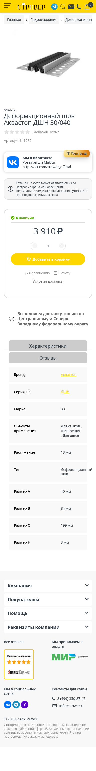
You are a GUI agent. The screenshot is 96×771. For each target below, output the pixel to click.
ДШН (65, 391)
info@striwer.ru (72, 705)
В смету (64, 273)
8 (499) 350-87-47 (71, 698)
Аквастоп (68, 374)
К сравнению (39, 273)
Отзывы (48, 358)
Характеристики (48, 346)
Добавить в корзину (48, 259)
